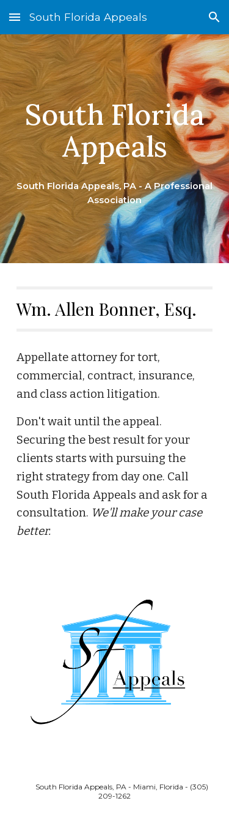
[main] (115, 149)
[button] (14, 17)
